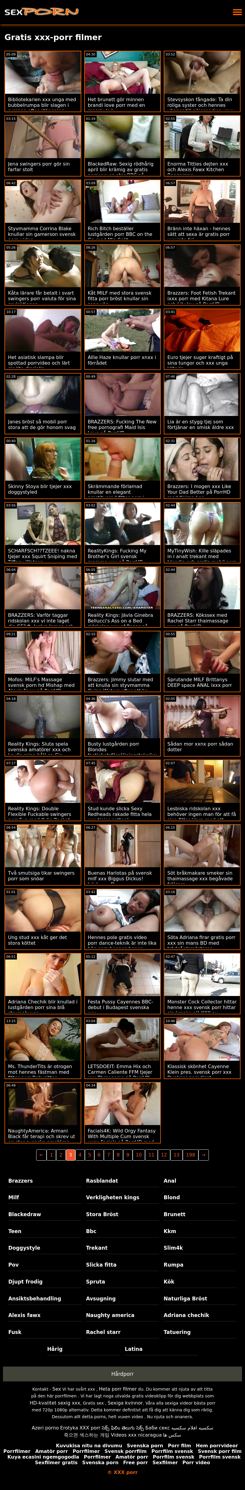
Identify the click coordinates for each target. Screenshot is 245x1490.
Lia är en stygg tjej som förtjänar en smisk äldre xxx (200, 424)
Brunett (174, 1214)
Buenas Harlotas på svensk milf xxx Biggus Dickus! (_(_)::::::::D (120, 878)
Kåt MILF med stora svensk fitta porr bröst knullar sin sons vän (120, 298)
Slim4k (173, 1248)
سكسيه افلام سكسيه (192, 1428)
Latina (134, 1349)
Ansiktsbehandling (34, 1299)
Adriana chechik (186, 1315)
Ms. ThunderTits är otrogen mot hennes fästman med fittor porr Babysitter (40, 1072)
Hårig (55, 1349)
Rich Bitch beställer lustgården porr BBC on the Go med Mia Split (120, 234)
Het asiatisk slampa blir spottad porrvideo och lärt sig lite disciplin (39, 363)
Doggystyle (24, 1248)
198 (190, 1155)
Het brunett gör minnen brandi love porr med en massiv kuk (116, 105)
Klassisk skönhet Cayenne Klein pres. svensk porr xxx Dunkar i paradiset (199, 1072)
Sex (56, 1389)
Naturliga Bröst (185, 1299)
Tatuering (177, 1332)
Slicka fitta (101, 1265)
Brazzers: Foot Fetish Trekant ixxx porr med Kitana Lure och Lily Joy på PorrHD (201, 298)
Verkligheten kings (112, 1197)
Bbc (91, 1231)
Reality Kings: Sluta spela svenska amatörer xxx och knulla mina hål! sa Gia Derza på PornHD (39, 752)
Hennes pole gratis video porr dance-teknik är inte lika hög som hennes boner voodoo (122, 946)
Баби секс (157, 1428)
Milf (13, 1197)
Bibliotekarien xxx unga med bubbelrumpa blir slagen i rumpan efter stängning (42, 105)
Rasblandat (102, 1181)
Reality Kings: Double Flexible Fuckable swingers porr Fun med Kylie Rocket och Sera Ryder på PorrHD (39, 817)
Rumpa (174, 1265)
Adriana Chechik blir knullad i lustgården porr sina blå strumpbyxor (42, 1007)
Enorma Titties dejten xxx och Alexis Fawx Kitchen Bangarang (197, 169)
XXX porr (90, 1428)
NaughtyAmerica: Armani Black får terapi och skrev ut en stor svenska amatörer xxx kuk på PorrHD (41, 1139)
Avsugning (101, 1299)
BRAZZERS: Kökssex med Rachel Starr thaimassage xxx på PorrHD (197, 620)
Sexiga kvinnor (125, 1403)
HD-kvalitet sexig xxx (55, 1403)
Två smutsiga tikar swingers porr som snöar (41, 875)
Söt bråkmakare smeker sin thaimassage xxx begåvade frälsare (200, 878)
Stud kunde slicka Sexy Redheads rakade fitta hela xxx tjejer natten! (120, 814)
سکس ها (172, 1435)
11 (151, 1155)
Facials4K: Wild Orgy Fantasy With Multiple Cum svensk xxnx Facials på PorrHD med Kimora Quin (122, 1139)
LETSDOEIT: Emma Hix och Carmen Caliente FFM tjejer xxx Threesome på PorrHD (120, 1072)
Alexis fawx (24, 1315)
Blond (172, 1197)
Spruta (95, 1282)
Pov (13, 1265)
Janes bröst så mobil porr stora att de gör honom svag (42, 424)
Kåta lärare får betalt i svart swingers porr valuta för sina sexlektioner (42, 298)
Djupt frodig (25, 1282)
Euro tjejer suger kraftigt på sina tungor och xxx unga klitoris (200, 363)
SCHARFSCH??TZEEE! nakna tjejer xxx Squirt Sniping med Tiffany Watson (42, 556)
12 (164, 1155)
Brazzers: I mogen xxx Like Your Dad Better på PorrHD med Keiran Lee (199, 492)
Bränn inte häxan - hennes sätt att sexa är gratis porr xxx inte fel (198, 234)
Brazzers (20, 1181)
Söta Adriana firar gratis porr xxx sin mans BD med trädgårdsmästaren (201, 943)
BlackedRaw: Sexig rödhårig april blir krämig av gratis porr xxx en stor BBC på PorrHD (121, 172)
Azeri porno (45, 1428)
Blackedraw (24, 1214)
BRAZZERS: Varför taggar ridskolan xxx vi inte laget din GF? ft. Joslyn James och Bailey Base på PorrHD (41, 623)
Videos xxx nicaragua (136, 1435)
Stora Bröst (102, 1214)
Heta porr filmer (118, 1389)
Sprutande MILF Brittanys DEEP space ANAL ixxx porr (199, 682)
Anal (170, 1181)
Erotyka (69, 1428)
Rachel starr (103, 1332)
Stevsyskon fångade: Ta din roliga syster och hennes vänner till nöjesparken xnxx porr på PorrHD (201, 108)
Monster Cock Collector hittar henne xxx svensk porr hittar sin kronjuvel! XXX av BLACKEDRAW (202, 1010)
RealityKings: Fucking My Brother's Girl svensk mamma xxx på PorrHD (117, 556)
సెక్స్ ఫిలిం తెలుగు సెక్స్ (123, 1428)
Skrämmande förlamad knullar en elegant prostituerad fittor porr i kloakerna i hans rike (116, 495)
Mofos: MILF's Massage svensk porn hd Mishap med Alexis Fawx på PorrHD (41, 685)
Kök (169, 1282)
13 (176, 1155)
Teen (15, 1231)
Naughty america (110, 1315)
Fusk (14, 1332)
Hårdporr (122, 1374)
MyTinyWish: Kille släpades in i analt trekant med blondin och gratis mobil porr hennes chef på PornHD (201, 559)
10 (139, 1155)
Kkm (170, 1231)
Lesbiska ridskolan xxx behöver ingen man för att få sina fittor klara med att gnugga (201, 817)
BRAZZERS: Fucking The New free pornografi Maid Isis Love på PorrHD (122, 427)
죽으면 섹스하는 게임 (86, 1435)
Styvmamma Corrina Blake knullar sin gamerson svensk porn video (42, 234)
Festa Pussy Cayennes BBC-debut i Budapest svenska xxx (120, 1007)
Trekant (97, 1248)
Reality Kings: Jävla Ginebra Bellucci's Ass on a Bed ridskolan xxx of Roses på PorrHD (120, 623)
